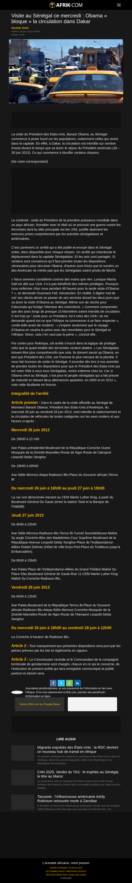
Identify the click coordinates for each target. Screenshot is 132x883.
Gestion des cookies (77, 875)
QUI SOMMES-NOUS (55, 871)
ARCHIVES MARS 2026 (56, 875)
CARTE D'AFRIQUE (58, 868)
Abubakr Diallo (20, 27)
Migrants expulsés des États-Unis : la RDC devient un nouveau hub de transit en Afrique (77, 749)
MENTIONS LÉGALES (76, 871)
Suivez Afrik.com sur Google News (39, 704)
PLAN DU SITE (75, 868)
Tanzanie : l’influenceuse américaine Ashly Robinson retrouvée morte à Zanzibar (71, 799)
